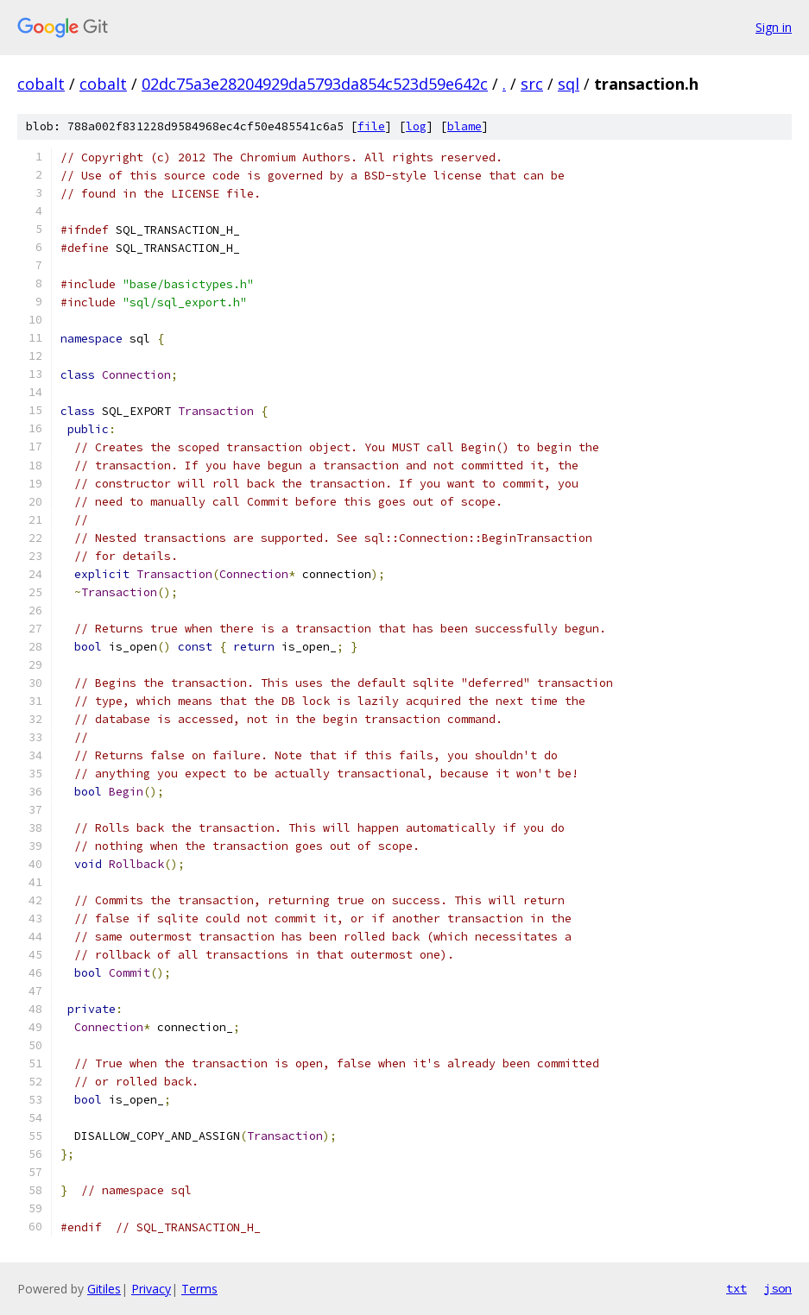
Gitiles (104, 1288)
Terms (199, 1288)
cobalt (41, 83)
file (371, 126)
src (532, 83)
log (416, 126)
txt (736, 1288)
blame (464, 126)
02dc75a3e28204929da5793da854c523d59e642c (315, 83)
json (778, 1288)
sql (568, 83)
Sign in (773, 27)
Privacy (151, 1288)
